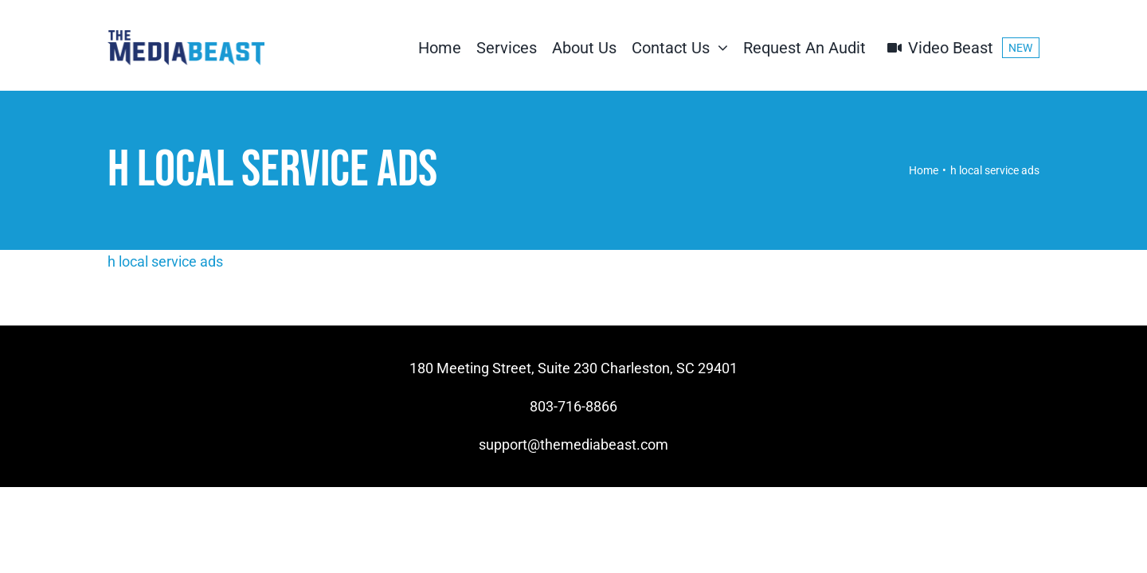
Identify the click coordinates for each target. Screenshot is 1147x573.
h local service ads (165, 261)
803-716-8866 (573, 406)
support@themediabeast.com (573, 444)
